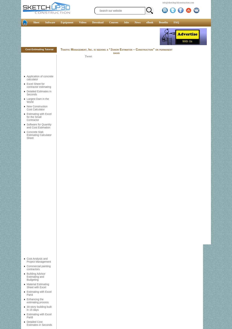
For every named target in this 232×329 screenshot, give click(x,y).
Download (98, 22)
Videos (82, 22)
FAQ (176, 22)
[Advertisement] (90, 36)
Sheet (36, 22)
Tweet (88, 56)
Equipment (67, 22)
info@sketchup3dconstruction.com (178, 2)
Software (50, 22)
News (138, 22)
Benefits (163, 22)
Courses (113, 22)
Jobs (126, 22)
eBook (149, 22)
